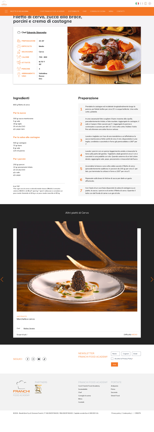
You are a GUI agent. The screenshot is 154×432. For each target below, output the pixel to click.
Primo (113, 405)
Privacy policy (116, 429)
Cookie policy (126, 429)
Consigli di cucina (97, 19)
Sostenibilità (73, 19)
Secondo (18, 27)
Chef (85, 19)
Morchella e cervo (26, 335)
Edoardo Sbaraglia (36, 48)
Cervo (27, 27)
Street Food (115, 412)
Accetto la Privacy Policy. (124, 375)
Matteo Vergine (29, 344)
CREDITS (137, 429)
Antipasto (114, 402)
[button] (19, 19)
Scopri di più (22, 350)
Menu (111, 19)
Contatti (120, 19)
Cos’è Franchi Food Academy (52, 19)
